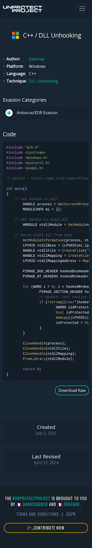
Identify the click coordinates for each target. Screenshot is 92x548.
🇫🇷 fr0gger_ (69, 504)
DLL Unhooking (43, 81)
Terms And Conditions (37, 514)
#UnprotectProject (31, 498)
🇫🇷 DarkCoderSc (32, 504)
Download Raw (72, 390)
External (36, 59)
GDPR (71, 514)
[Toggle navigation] (82, 9)
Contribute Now (46, 528)
